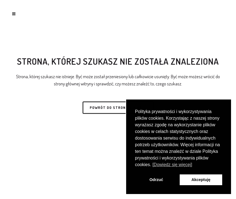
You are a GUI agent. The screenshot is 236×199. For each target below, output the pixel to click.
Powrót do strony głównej (118, 107)
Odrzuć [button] (156, 179)
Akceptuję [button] (200, 179)
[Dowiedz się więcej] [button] (172, 164)
